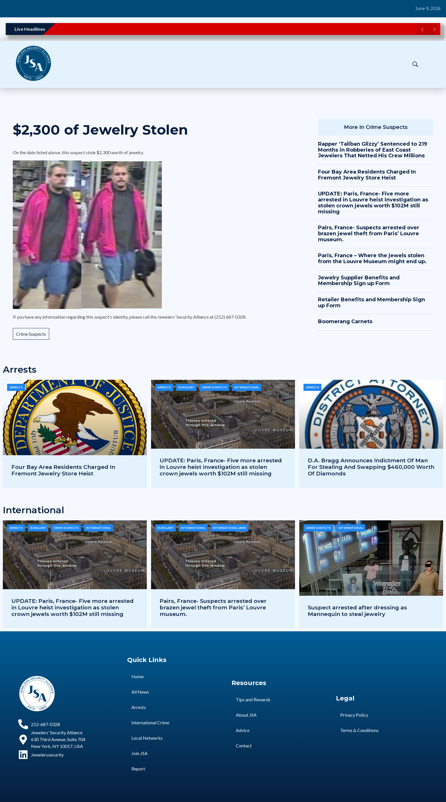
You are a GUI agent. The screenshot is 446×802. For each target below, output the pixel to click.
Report (138, 768)
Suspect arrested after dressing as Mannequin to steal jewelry (357, 610)
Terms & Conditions (359, 730)
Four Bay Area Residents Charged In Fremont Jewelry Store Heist (367, 175)
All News (140, 691)
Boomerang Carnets (345, 321)
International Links (229, 527)
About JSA (246, 715)
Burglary (186, 387)
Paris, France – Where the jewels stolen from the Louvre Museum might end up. (372, 258)
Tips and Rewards (253, 699)
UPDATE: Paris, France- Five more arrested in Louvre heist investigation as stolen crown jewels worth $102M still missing (373, 203)
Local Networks (147, 738)
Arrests (16, 387)
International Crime (150, 722)
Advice (242, 730)
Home (137, 676)
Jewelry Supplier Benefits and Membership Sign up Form (359, 281)
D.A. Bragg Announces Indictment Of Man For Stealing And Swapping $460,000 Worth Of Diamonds (371, 467)
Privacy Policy (354, 715)
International (246, 387)
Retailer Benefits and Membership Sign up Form (371, 302)
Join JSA (139, 753)
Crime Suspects (31, 334)
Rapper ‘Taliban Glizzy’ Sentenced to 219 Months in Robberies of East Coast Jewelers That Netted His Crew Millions (372, 150)
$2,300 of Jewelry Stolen (100, 129)
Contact (244, 745)
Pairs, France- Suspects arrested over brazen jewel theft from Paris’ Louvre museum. (368, 233)
